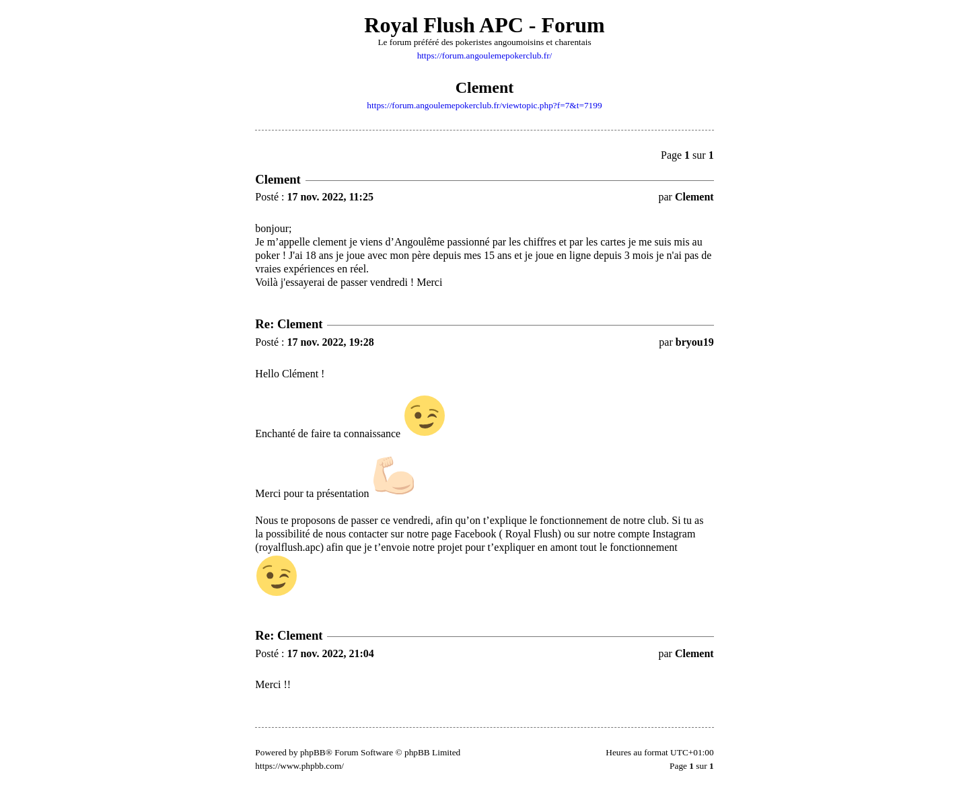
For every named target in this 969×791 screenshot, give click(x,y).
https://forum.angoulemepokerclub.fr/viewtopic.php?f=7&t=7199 (484, 105)
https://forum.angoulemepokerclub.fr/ (484, 55)
